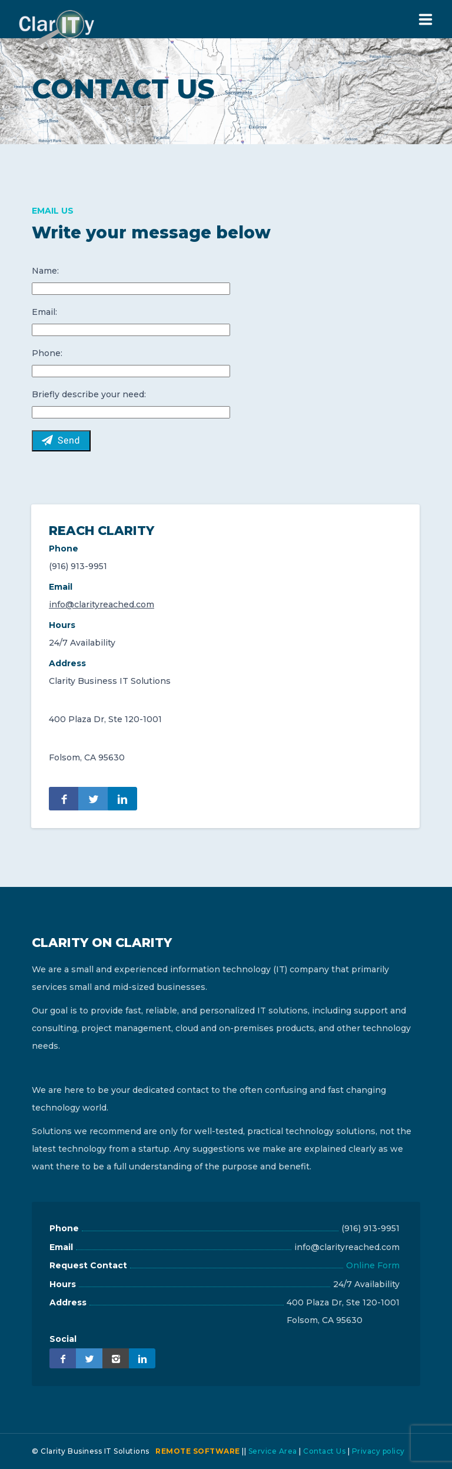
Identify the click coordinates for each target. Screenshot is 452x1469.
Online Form (373, 1265)
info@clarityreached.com (101, 604)
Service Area (272, 1451)
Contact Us (324, 1451)
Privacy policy (378, 1451)
